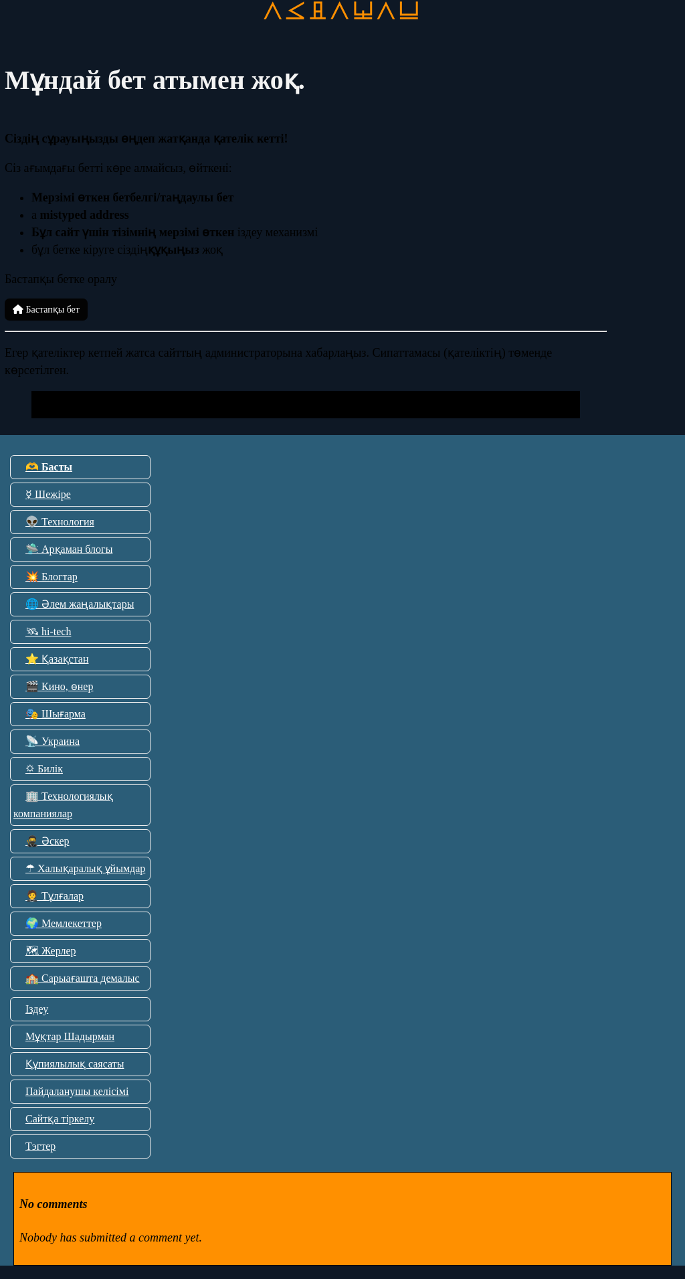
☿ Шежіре (48, 494)
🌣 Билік (44, 768)
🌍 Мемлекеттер (63, 923)
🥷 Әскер (47, 841)
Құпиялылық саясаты (74, 1064)
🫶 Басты (48, 467)
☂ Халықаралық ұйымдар (85, 868)
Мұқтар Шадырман (69, 1036)
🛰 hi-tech (48, 631)
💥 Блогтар (51, 576)
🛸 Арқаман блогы (68, 549)
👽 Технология (59, 521)
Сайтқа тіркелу (59, 1118)
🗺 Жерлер (50, 950)
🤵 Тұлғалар (54, 896)
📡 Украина (52, 741)
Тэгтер (40, 1146)
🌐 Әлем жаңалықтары (79, 604)
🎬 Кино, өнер (59, 686)
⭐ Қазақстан (56, 659)
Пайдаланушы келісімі (76, 1091)
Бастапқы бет (46, 310)
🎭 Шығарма (55, 713)
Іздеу (36, 1009)
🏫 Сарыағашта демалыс (82, 978)
